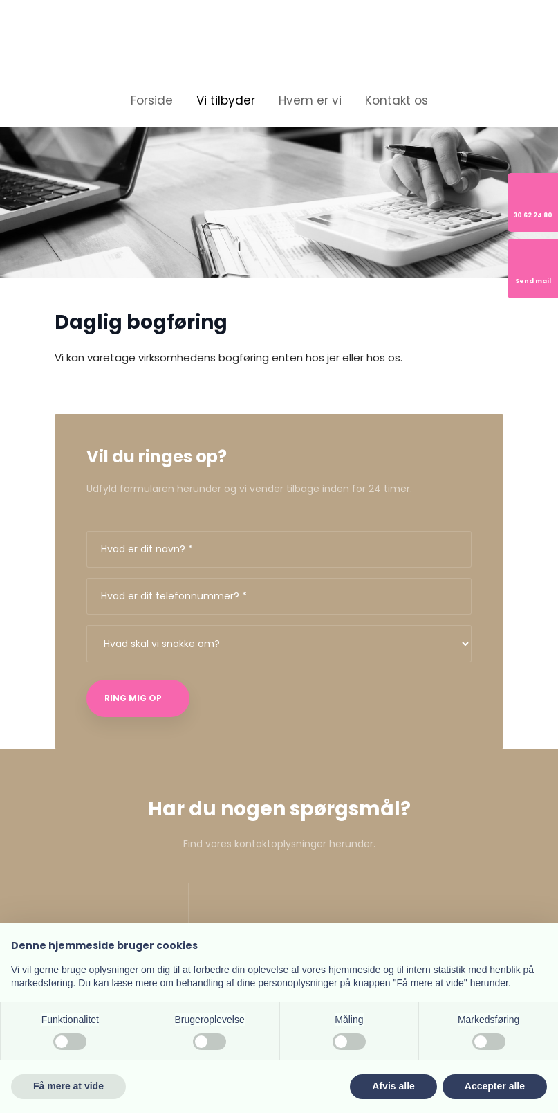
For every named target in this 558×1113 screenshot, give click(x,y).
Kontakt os (396, 100)
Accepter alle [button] (495, 1086)
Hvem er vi (310, 100)
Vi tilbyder (225, 100)
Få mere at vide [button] (68, 1086)
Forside (152, 100)
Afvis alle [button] (393, 1086)
